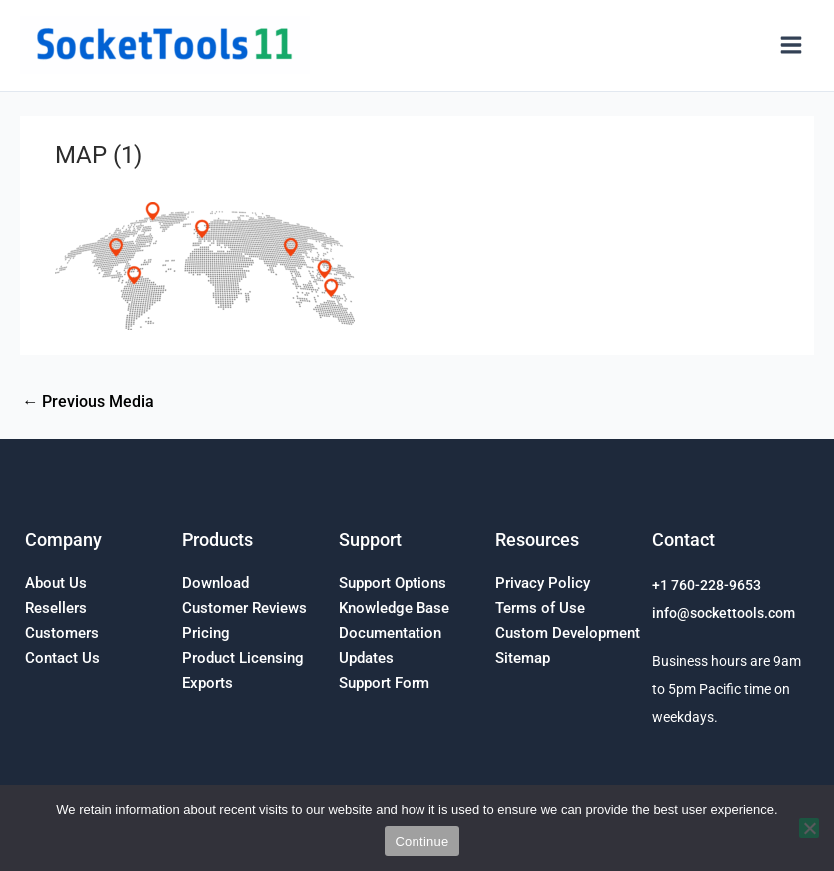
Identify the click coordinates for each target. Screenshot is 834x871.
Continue (421, 841)
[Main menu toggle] (790, 45)
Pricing (206, 633)
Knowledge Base (394, 608)
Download (215, 583)
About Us (56, 583)
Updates (366, 658)
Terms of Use (540, 608)
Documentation (390, 633)
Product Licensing (243, 658)
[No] (809, 828)
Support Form (384, 683)
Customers (62, 633)
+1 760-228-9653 (706, 585)
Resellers (56, 608)
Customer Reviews (244, 608)
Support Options (392, 583)
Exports (207, 683)
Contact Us (62, 658)
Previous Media (88, 402)
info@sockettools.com (723, 613)
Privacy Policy (542, 583)
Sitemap (522, 658)
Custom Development (567, 633)
